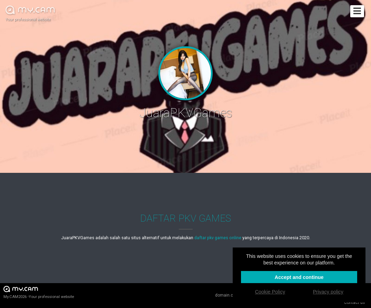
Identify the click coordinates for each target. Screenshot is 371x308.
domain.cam (227, 295)
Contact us (354, 302)
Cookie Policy (270, 292)
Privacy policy (328, 292)
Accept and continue (299, 277)
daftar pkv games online (217, 237)
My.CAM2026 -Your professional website (38, 292)
